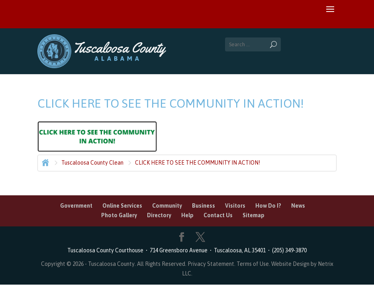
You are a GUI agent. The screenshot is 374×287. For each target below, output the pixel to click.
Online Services (122, 205)
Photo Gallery (119, 215)
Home (44, 161)
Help (187, 215)
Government (76, 205)
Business (203, 205)
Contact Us (218, 215)
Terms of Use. (254, 264)
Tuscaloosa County (111, 264)
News (298, 205)
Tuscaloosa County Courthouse (106, 250)
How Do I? (268, 205)
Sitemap (253, 215)
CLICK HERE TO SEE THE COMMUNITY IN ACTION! (197, 162)
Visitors (235, 205)
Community (167, 205)
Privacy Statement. (211, 264)
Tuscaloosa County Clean (92, 162)
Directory (159, 215)
